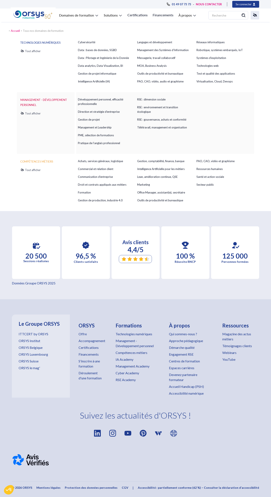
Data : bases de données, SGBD (97, 50)
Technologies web (207, 65)
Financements (163, 15)
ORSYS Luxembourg (33, 354)
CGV (125, 487)
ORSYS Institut (29, 341)
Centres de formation (184, 361)
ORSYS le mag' (29, 368)
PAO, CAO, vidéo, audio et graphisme (160, 81)
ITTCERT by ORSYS (33, 334)
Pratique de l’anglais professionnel (99, 143)
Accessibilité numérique (186, 393)
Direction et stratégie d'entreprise (99, 111)
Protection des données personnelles (91, 487)
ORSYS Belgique (31, 347)
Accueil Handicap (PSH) (186, 386)
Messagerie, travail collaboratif (156, 58)
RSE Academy (126, 380)
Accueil (15, 30)
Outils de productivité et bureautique (160, 73)
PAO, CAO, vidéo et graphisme (215, 161)
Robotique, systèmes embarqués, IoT (219, 50)
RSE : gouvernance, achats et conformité (161, 119)
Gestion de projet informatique (97, 73)
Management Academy (132, 366)
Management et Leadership (95, 127)
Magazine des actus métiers (236, 336)
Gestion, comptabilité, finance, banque (160, 161)
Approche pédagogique (186, 341)
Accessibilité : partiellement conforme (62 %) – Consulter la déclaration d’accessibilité (198, 487)
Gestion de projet (89, 119)
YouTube (228, 359)
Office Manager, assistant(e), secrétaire (161, 192)
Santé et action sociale (210, 176)
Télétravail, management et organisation (162, 127)
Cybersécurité (86, 42)
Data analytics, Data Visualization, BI (100, 65)
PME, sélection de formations (96, 135)
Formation (84, 192)
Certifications (137, 15)
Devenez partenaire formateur (183, 377)
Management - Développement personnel (135, 343)
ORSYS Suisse (29, 361)
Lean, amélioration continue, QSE (157, 176)
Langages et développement (154, 42)
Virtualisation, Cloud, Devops (214, 81)
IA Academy (124, 359)
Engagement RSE (181, 354)
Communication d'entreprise (95, 176)
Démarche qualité (182, 347)
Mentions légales (48, 487)
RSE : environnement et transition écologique (157, 109)
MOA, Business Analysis (152, 65)
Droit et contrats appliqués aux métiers (102, 184)
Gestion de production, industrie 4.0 (100, 200)
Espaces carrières (181, 368)
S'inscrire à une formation (89, 363)
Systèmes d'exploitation (211, 58)
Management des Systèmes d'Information (163, 50)
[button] (9, 490)
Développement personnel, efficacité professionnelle (100, 102)
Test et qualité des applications (215, 73)
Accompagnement (92, 341)
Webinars (229, 353)
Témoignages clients (237, 346)
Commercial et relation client (95, 169)
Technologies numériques (134, 334)
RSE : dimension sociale (151, 99)
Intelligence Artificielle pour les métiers (161, 169)
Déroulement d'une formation (90, 375)
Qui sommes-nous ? (183, 334)
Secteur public (205, 184)
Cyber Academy (127, 373)
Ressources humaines (209, 169)
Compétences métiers (131, 353)
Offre (83, 334)
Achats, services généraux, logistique (100, 161)
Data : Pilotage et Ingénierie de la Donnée (103, 58)
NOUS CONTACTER (209, 4)
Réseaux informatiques (210, 42)
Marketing (143, 184)
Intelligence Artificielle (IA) (94, 81)
